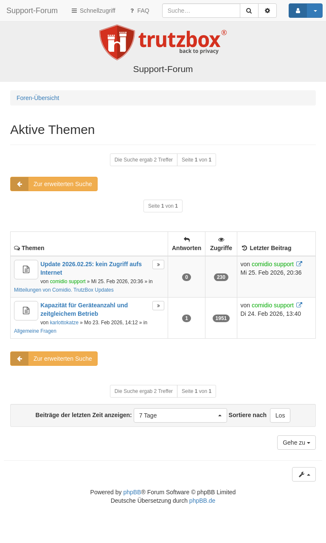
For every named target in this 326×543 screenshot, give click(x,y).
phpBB (132, 492)
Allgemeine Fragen (35, 331)
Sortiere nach (248, 415)
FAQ (138, 10)
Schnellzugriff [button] (92, 10)
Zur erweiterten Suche (51, 184)
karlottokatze (64, 323)
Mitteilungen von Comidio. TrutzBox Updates (64, 290)
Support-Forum (32, 10)
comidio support (68, 281)
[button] (180, 415)
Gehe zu (296, 442)
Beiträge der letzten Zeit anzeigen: (131, 415)
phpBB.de (202, 500)
